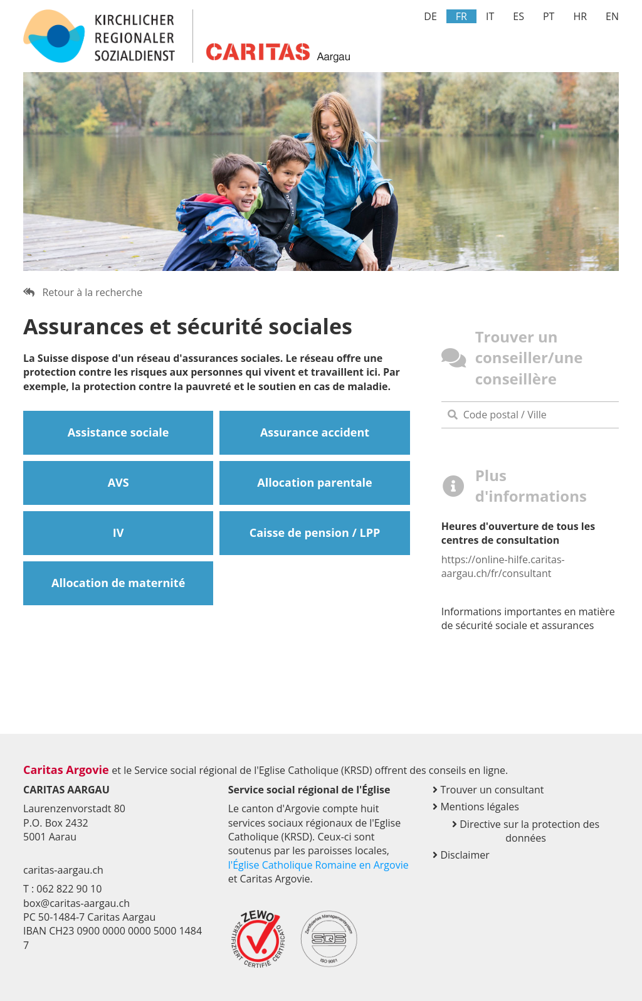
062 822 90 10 (69, 889)
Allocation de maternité (118, 582)
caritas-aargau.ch (63, 870)
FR (461, 16)
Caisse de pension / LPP (315, 532)
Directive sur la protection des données (525, 831)
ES (518, 16)
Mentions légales (476, 806)
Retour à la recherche (82, 292)
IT (490, 16)
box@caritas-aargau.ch (76, 903)
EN (612, 16)
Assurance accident (314, 432)
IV (118, 532)
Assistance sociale (118, 432)
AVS (118, 482)
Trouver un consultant (488, 790)
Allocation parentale (314, 482)
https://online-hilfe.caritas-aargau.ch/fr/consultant (503, 566)
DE (430, 16)
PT (548, 16)
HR (580, 16)
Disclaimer (461, 855)
